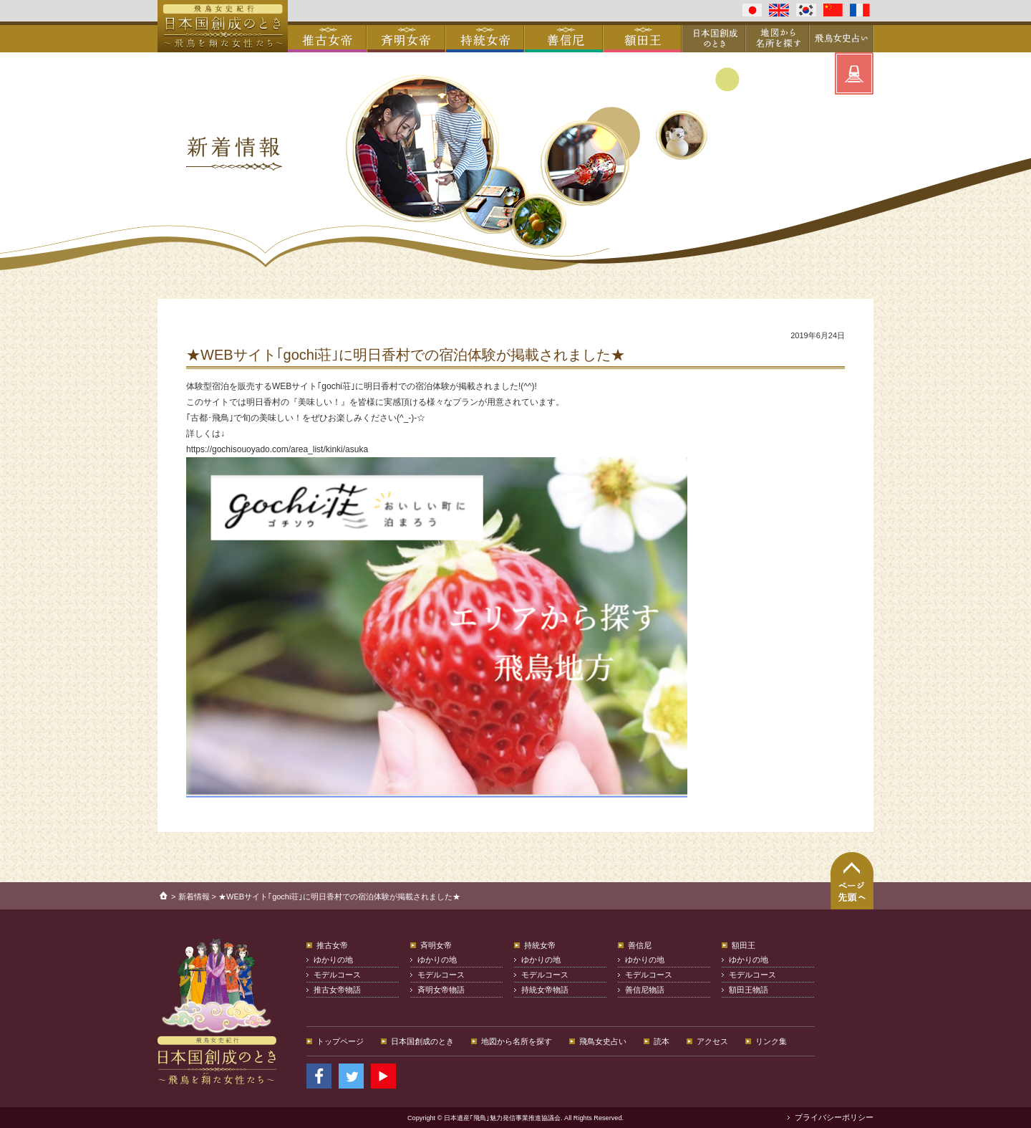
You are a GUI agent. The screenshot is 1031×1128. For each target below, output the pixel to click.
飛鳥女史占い (602, 1041)
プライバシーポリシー (834, 1117)
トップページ (340, 1041)
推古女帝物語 (337, 989)
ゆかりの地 (333, 959)
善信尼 (640, 945)
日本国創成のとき (422, 1041)
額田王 (743, 945)
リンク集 (771, 1041)
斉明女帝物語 (441, 989)
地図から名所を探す (516, 1041)
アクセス (712, 1041)
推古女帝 (332, 945)
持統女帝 (540, 945)
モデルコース (337, 974)
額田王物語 (748, 989)
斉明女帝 (436, 945)
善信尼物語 (644, 989)
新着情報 (194, 896)
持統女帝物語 (544, 989)
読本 (661, 1041)
